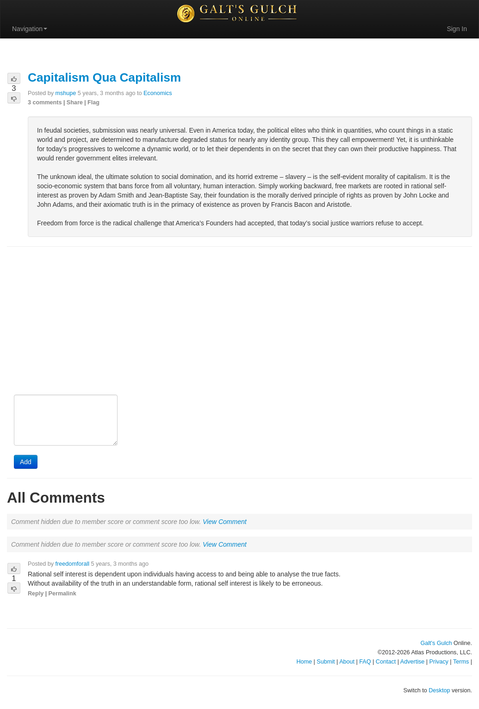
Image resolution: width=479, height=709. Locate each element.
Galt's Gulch (436, 643)
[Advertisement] (239, 321)
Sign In (457, 28)
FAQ (365, 661)
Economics (157, 93)
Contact (386, 661)
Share (75, 102)
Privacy (438, 661)
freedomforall (73, 564)
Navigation (29, 28)
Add (25, 462)
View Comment (225, 521)
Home (304, 661)
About (347, 661)
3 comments (45, 102)
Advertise (412, 661)
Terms (461, 661)
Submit (326, 661)
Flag (93, 102)
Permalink (62, 593)
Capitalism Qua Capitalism (104, 77)
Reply (36, 593)
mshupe (66, 93)
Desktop (439, 690)
